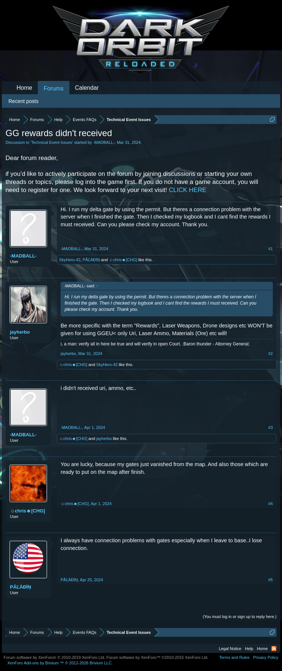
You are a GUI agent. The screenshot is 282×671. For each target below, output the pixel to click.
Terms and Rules (234, 657)
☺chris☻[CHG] (123, 260)
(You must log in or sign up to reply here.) (239, 616)
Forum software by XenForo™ (157, 657)
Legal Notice (230, 648)
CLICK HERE (187, 190)
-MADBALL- (104, 142)
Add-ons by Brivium (60, 663)
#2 (270, 353)
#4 (270, 503)
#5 (270, 580)
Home (24, 88)
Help (249, 648)
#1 (270, 248)
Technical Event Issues (51, 142)
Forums (54, 88)
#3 (270, 427)
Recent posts (23, 101)
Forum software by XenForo (54, 657)
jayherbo (20, 332)
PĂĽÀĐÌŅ (91, 260)
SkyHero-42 (69, 260)
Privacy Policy (265, 657)
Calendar (87, 88)
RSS (273, 648)
